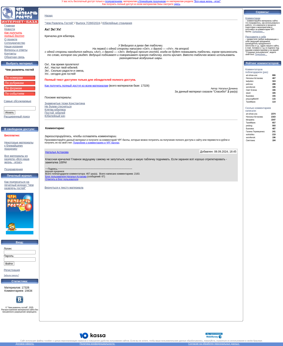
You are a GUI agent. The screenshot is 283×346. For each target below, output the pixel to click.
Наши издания (13, 46)
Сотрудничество (14, 42)
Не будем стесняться (58, 106)
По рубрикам (14, 83)
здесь (177, 4)
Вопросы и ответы (16, 50)
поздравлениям (113, 1)
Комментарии (252, 18)
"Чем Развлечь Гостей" (59, 23)
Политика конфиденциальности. (97, 343)
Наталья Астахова (57, 152)
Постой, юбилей (55, 112)
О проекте (10, 39)
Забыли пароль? (11, 275)
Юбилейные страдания (117, 23)
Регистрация (12, 270)
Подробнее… (258, 32)
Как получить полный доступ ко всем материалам (76, 85)
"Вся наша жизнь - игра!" (207, 1)
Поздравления (13, 169)
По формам (13, 88)
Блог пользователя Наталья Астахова (65, 176)
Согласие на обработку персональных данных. (214, 343)
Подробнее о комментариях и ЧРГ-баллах (96, 142)
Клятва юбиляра (55, 109)
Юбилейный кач (55, 115)
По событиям (14, 93)
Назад (48, 15)
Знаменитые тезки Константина (65, 103)
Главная (9, 25)
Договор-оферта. (25, 343)
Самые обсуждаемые (17, 101)
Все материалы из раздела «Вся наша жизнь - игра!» (16, 159)
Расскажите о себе (255, 36)
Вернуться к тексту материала (64, 187)
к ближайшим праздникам (152, 1)
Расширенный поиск (17, 116)
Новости (9, 29)
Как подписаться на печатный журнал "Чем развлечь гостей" (19, 207)
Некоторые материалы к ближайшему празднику (18, 145)
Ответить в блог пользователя (61, 179)
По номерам (14, 77)
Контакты (10, 53)
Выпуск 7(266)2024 (88, 23)
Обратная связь (14, 57)
